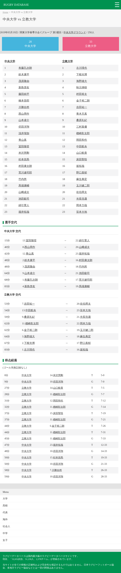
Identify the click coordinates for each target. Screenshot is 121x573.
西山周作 (24, 113)
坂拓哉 (80, 165)
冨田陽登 (24, 146)
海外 (5, 519)
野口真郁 (81, 172)
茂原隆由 (24, 80)
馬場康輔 (24, 185)
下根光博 (81, 74)
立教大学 (67, 61)
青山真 (23, 139)
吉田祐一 (81, 107)
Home (5, 12)
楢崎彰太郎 (83, 133)
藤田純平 (24, 93)
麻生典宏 (81, 179)
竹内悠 (23, 179)
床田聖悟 (81, 159)
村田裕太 (81, 93)
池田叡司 (24, 198)
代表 (5, 512)
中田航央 (81, 146)
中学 (5, 533)
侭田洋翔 (24, 126)
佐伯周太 (81, 192)
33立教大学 (90, 43)
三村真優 (81, 126)
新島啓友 (24, 87)
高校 (5, 505)
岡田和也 (81, 139)
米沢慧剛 (24, 152)
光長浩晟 (81, 198)
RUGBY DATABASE (16, 4)
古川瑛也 (81, 67)
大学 (5, 498)
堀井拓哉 (24, 211)
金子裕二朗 (83, 100)
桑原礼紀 (81, 120)
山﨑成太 (24, 192)
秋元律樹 (81, 87)
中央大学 (9, 61)
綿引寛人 (24, 205)
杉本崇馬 (24, 159)
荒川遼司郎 (25, 172)
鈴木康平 (24, 74)
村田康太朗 (25, 165)
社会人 (6, 526)
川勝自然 (24, 107)
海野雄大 (81, 80)
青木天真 (81, 113)
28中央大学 (30, 43)
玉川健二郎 (83, 185)
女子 (5, 540)
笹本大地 (81, 211)
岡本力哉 (81, 205)
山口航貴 (81, 152)
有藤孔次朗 (25, 67)
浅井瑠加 (24, 133)
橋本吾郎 (24, 100)
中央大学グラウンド (74, 32)
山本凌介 (24, 120)
